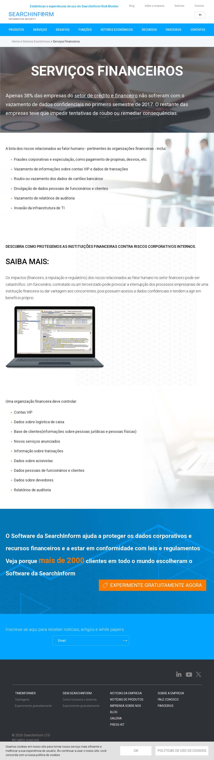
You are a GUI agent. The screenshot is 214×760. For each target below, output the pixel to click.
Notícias (179, 5)
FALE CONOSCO (168, 699)
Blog (131, 5)
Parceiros (173, 29)
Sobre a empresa (154, 5)
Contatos (197, 29)
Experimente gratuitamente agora (156, 585)
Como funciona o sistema (80, 699)
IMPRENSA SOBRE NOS (125, 705)
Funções (85, 29)
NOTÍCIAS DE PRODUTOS (126, 699)
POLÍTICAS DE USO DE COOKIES (182, 751)
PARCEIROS (165, 705)
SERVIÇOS (40, 29)
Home (16, 41)
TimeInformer (25, 693)
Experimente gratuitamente (33, 705)
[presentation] (26, 640)
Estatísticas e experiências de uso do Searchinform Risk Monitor (74, 6)
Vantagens (22, 699)
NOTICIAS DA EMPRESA (126, 693)
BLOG (113, 712)
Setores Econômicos (117, 29)
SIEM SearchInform (77, 693)
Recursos (149, 29)
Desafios (63, 29)
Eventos (199, 5)
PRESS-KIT (117, 724)
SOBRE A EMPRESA (171, 693)
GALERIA (116, 718)
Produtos (16, 29)
